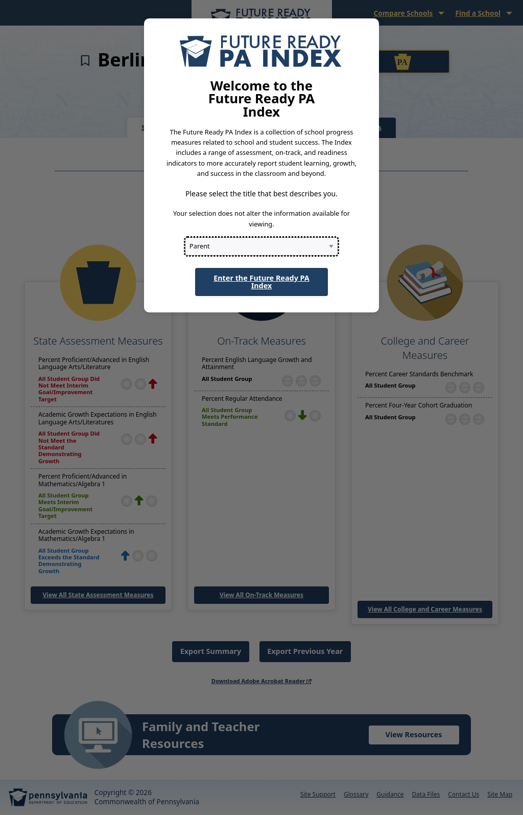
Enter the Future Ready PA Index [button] (261, 281)
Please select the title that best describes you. (261, 193)
